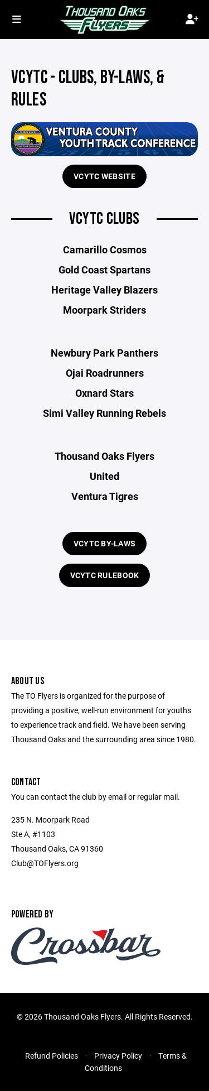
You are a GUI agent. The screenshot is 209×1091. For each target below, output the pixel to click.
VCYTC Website (104, 176)
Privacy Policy (118, 1055)
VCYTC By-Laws (105, 543)
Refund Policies (51, 1055)
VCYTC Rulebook (104, 575)
